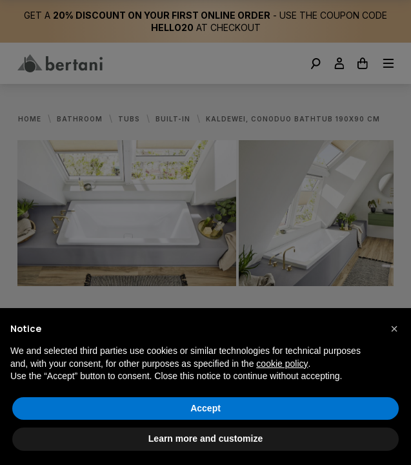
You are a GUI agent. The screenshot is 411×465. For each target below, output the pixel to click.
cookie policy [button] (282, 363)
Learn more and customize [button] (205, 438)
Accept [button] (205, 408)
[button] (394, 328)
